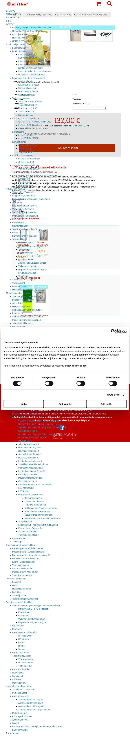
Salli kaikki (106, 404)
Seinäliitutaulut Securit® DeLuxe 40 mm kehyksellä (42, 434)
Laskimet (16, 582)
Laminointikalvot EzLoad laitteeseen (35, 71)
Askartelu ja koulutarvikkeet (19, 686)
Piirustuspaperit (19, 693)
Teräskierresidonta (21, 98)
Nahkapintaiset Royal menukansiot (40, 508)
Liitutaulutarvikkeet (27, 273)
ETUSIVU (10, 11)
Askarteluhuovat (19, 720)
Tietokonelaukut (25, 659)
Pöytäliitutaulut (25, 441)
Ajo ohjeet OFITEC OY (23, 34)
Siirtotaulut (17, 202)
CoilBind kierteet (26, 162)
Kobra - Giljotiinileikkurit (23, 562)
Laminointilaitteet (20, 48)
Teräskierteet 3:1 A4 (27, 105)
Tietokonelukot (25, 666)
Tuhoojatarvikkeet (20, 565)
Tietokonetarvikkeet (21, 656)
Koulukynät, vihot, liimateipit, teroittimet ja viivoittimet (37, 726)
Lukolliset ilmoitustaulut (23, 300)
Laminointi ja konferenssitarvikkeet (28, 78)
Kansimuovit (24, 179)
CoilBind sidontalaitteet (29, 158)
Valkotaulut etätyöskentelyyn (31, 619)
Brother (21, 646)
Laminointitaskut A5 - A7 (29, 64)
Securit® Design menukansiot (38, 515)
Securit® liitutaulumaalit (29, 454)
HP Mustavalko (25, 636)
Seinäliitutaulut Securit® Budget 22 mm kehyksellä (42, 427)
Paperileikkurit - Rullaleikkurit (26, 558)
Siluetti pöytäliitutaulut (28, 444)
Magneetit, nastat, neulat (30, 256)
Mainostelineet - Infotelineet (25, 414)
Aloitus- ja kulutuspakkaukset (32, 263)
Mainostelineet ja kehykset (18, 293)
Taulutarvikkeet (19, 239)
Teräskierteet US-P (27, 152)
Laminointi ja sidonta (16, 44)
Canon (21, 642)
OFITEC (10, 24)
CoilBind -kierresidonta (23, 155)
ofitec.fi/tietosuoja (75, 365)
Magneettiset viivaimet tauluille (32, 269)
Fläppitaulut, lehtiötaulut (23, 195)
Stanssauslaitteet (26, 95)
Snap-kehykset (25, 521)
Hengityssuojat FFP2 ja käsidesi (33, 609)
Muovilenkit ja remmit (28, 91)
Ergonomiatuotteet (21, 652)
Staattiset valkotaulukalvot (24, 229)
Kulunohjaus (24, 615)
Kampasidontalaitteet (28, 145)
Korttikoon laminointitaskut (30, 68)
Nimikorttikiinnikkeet (27, 88)
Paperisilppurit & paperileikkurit (20, 545)
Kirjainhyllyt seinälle (27, 474)
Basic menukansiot (33, 498)
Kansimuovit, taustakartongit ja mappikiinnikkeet (34, 175)
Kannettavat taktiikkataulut (24, 236)
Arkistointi (16, 679)
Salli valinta (65, 404)
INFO (8, 21)
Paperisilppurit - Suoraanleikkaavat (28, 552)
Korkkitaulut (17, 219)
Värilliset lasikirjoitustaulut (24, 212)
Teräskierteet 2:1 (26, 111)
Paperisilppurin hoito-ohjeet (25, 572)
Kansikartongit (25, 182)
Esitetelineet (18, 410)
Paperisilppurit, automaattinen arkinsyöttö (31, 555)
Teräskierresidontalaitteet (30, 101)
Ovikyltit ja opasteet (27, 481)
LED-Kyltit (23, 491)
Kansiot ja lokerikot (21, 669)
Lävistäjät (16, 592)
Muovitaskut (18, 672)
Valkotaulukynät (25, 242)
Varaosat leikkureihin (22, 568)
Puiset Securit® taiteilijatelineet (26, 320)
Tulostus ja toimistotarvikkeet (19, 602)
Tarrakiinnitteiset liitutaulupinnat (33, 464)
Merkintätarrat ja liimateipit (24, 632)
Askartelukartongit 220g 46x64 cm (34, 709)
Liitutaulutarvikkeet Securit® (31, 471)
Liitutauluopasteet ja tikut (30, 461)
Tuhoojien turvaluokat (22, 575)
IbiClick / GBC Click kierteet (31, 125)
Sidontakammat (25, 148)
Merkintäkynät (19, 683)
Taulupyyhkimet (25, 253)
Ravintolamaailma (20, 417)
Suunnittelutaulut (20, 226)
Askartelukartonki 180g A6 (30, 699)
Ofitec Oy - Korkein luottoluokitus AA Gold (31, 27)
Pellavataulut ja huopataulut (25, 216)
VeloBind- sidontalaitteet (29, 169)
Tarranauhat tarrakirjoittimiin (25, 599)
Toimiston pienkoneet (16, 578)
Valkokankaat (18, 283)
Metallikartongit (19, 713)
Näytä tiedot (113, 394)
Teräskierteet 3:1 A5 (27, 108)
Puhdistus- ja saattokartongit (31, 74)
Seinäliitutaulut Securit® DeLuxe (27, 316)
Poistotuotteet (12, 733)
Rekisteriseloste (19, 37)
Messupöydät (18, 538)
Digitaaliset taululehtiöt (22, 289)
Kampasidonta (19, 142)
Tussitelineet (24, 249)
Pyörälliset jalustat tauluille (24, 205)
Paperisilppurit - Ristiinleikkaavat (27, 548)
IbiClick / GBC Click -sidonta (25, 118)
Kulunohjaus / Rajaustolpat (31, 528)
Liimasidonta (18, 132)
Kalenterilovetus (25, 115)
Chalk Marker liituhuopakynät (32, 246)
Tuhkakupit (17, 541)
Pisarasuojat (18, 222)
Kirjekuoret (17, 629)
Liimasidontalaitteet (27, 135)
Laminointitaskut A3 (27, 58)
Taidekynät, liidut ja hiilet (23, 689)
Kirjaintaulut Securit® (28, 431)
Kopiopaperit (18, 625)
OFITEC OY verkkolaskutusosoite (28, 41)
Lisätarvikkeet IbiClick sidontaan (33, 128)
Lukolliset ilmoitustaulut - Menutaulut (35, 484)
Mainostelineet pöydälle (29, 447)
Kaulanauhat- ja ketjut (28, 85)
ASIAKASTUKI (13, 17)
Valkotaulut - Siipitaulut (23, 209)
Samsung (22, 649)
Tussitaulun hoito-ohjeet (23, 279)
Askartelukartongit (20, 696)
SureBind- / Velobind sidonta (25, 165)
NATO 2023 (11, 14)
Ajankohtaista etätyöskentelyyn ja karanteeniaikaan (36, 605)
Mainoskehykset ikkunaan (30, 468)
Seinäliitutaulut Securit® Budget (27, 310)
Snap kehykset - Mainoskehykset (27, 296)
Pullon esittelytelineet (28, 457)
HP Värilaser (24, 639)
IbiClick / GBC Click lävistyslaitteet (34, 121)
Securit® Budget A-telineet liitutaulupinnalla (38, 421)
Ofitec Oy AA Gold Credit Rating (27, 31)
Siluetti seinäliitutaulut (28, 451)
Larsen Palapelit (19, 730)
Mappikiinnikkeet (26, 185)
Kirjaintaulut (17, 313)
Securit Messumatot (27, 531)
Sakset (15, 723)
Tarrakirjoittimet (19, 595)
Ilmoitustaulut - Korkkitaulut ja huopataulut (38, 525)
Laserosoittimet (19, 286)
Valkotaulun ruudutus (28, 266)
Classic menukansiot (34, 501)
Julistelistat (17, 303)
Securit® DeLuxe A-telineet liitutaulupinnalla (39, 424)
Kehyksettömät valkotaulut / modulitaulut (31, 199)
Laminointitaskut (20, 51)
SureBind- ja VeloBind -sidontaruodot (35, 172)
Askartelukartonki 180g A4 (30, 703)
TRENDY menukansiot (35, 504)
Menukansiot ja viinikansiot (31, 494)
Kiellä (24, 404)
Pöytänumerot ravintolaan (30, 478)
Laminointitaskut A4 (27, 61)
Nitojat (15, 585)
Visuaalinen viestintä (16, 189)
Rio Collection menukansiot (37, 511)
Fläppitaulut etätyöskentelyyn (32, 622)
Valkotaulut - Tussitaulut (23, 192)
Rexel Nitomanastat (21, 588)
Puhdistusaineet (25, 259)
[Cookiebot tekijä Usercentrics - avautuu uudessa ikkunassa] (113, 331)
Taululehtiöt (23, 276)
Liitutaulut (16, 232)
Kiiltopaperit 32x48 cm (22, 716)
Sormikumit (17, 676)
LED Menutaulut (26, 488)
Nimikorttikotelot (25, 81)
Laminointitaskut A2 (27, 54)
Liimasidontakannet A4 (29, 138)
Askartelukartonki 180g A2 (30, 706)
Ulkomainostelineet (21, 306)
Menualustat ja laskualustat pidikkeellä (42, 518)
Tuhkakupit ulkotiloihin (28, 535)
